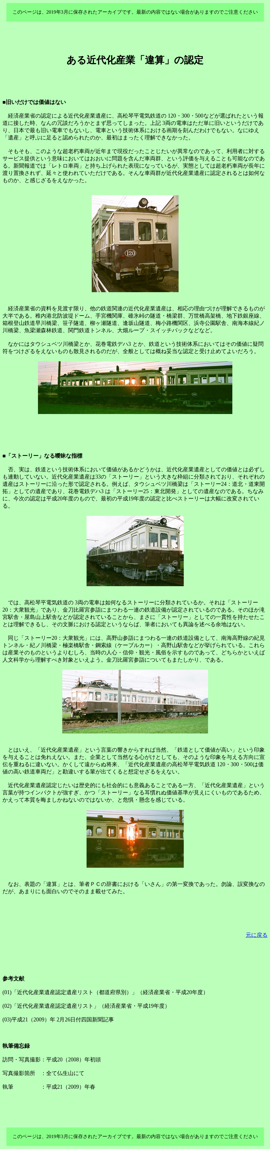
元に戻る (257, 935)
